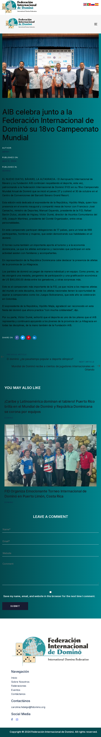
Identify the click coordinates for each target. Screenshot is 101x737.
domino (6, 170)
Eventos (15, 689)
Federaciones (18, 685)
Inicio (14, 677)
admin (5, 151)
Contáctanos (18, 693)
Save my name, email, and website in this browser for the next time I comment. (49, 596)
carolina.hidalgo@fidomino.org (28, 707)
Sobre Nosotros (20, 681)
